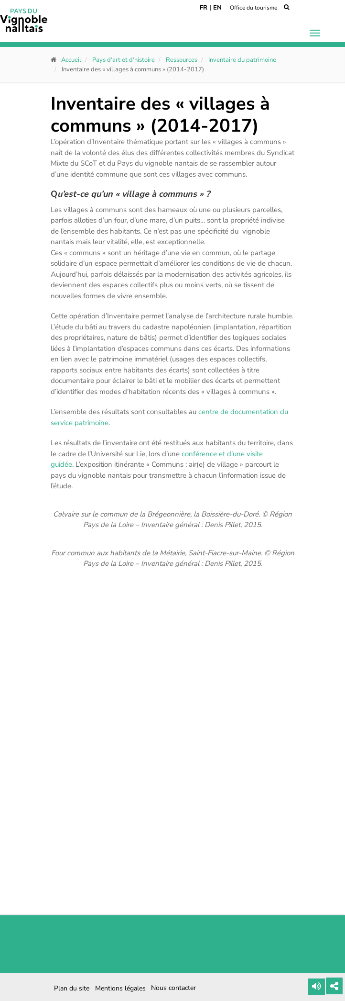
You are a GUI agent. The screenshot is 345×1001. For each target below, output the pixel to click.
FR (203, 7)
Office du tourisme (253, 7)
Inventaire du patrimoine (242, 60)
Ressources (181, 60)
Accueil (71, 60)
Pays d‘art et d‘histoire (123, 60)
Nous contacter (173, 988)
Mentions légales (120, 988)
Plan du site (71, 988)
